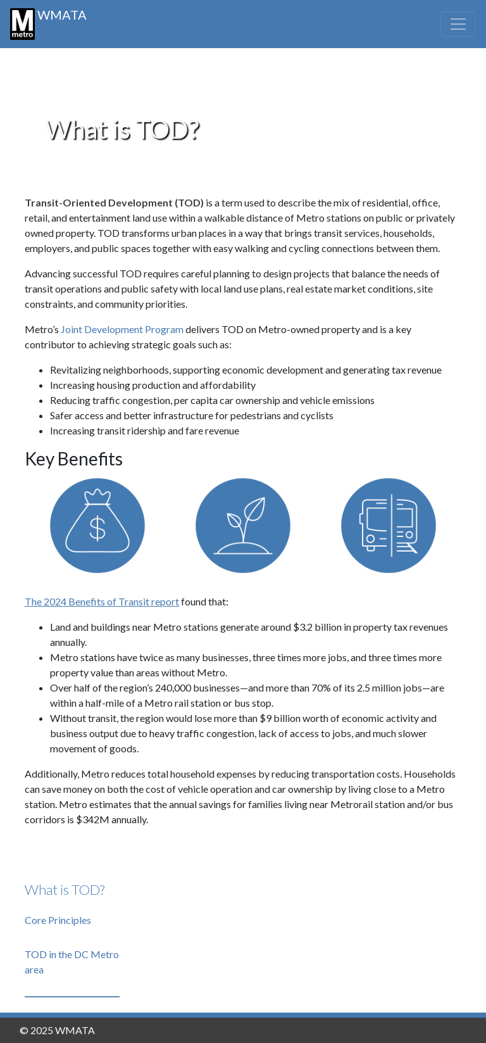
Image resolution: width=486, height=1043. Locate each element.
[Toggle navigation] (458, 24)
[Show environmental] (243, 528)
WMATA (48, 23)
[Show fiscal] (97, 528)
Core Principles (58, 920)
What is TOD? (64, 889)
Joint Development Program (123, 329)
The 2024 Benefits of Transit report (102, 601)
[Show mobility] (388, 528)
